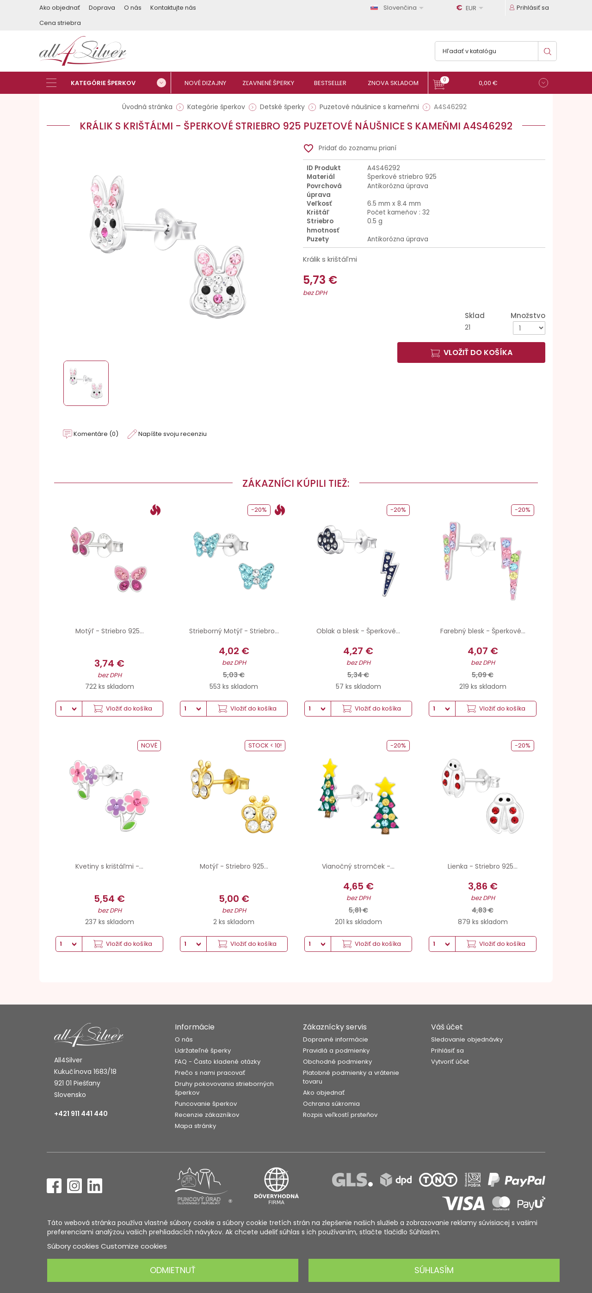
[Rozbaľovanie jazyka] (399, 7)
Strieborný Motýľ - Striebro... (234, 631)
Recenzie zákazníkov (207, 1114)
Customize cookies (134, 1246)
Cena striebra (60, 23)
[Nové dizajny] (209, 83)
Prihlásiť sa (447, 1050)
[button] (490, 84)
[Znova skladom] (396, 83)
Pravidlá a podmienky (336, 1050)
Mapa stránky (195, 1125)
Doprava (102, 8)
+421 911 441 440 (81, 1113)
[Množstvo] (529, 328)
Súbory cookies (73, 1246)
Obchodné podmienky (337, 1061)
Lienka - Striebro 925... (483, 866)
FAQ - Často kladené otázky (217, 1061)
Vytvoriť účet (450, 1061)
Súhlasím (434, 1270)
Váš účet (447, 1027)
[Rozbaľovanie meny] (471, 8)
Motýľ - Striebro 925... (109, 631)
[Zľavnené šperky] (271, 83)
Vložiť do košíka (471, 352)
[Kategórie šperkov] (108, 82)
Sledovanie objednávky (467, 1039)
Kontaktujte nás (173, 8)
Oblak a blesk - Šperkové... (358, 631)
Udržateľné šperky (203, 1050)
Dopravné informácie (335, 1039)
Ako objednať (59, 8)
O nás (133, 8)
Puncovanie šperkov (206, 1103)
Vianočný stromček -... (358, 866)
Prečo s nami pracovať (210, 1072)
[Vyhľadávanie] (496, 51)
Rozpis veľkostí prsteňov (340, 1114)
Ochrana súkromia (331, 1103)
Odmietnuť (173, 1270)
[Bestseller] (334, 83)
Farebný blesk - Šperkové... (482, 631)
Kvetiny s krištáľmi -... (109, 866)
